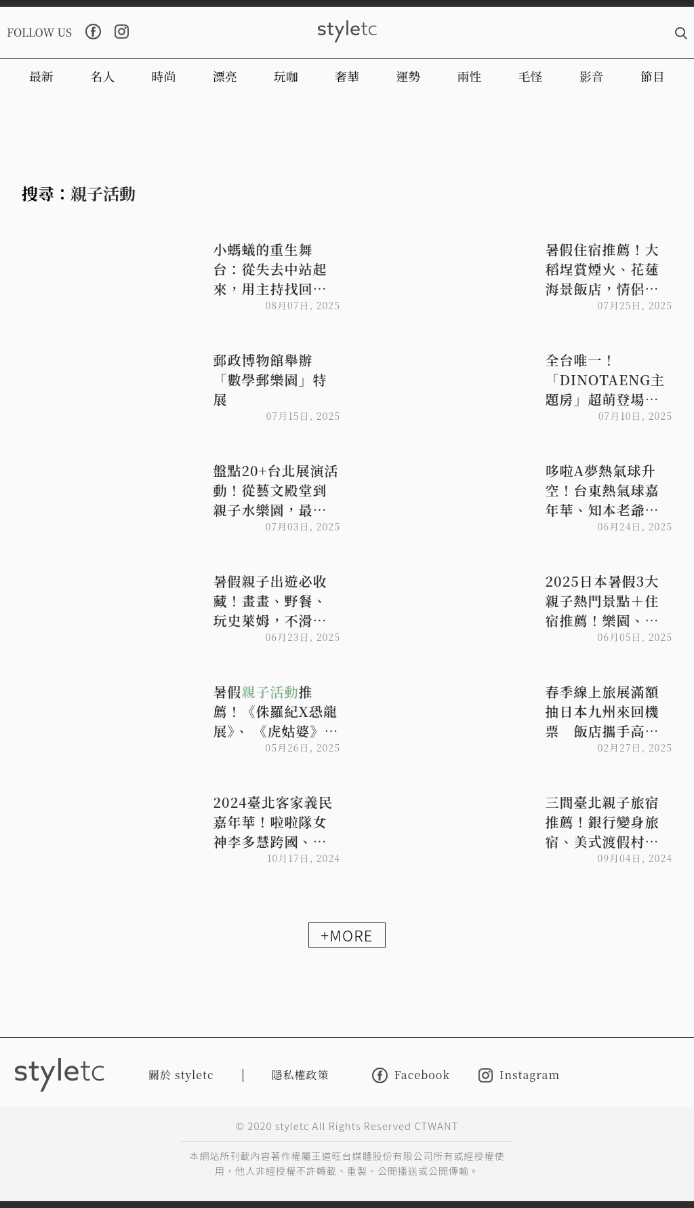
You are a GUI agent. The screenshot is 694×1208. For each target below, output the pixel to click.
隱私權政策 (300, 1075)
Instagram (519, 1075)
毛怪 (530, 76)
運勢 (408, 76)
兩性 (469, 76)
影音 (591, 76)
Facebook (411, 1075)
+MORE (347, 935)
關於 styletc (181, 1075)
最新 (41, 76)
